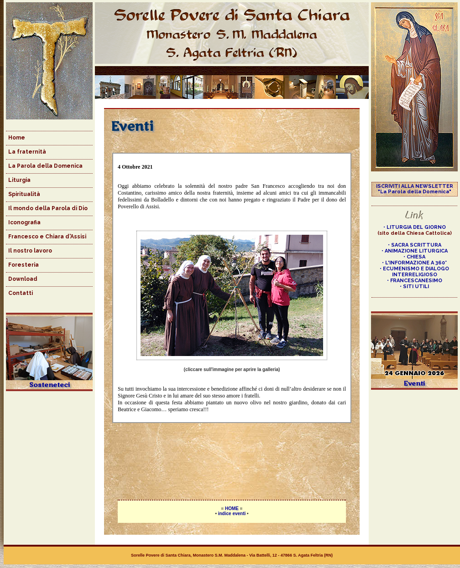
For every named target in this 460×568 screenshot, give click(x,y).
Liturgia (19, 180)
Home (16, 137)
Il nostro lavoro (30, 251)
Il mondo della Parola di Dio (48, 208)
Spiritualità (24, 194)
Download (22, 279)
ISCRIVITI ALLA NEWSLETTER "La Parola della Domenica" (414, 189)
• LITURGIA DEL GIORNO (414, 227)
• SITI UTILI (414, 286)
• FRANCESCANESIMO (414, 281)
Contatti (20, 293)
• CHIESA (414, 257)
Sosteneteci (49, 385)
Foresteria (23, 265)
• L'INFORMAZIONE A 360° (414, 263)
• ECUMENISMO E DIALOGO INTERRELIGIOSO (414, 272)
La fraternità (27, 152)
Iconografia (24, 222)
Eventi (414, 383)
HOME (232, 508)
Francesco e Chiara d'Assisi (47, 236)
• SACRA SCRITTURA (414, 245)
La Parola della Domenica (45, 166)
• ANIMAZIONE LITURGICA (415, 251)
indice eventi (232, 513)
